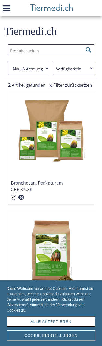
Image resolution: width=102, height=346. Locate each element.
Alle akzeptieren (51, 321)
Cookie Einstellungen (51, 335)
